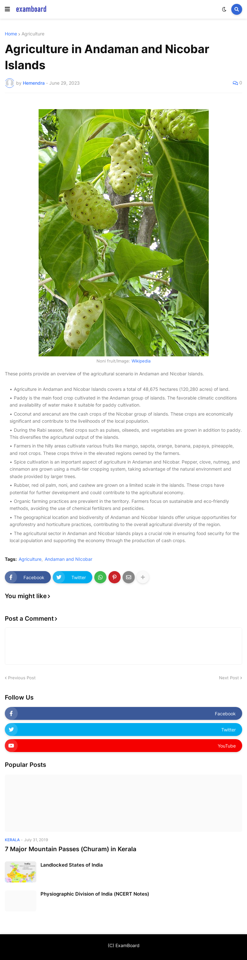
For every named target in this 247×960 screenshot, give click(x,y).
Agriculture (33, 34)
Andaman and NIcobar (68, 559)
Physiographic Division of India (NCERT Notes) (95, 894)
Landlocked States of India (72, 865)
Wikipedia (141, 360)
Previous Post (22, 677)
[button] (7, 9)
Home (11, 34)
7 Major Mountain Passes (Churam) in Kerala (70, 849)
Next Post (229, 677)
